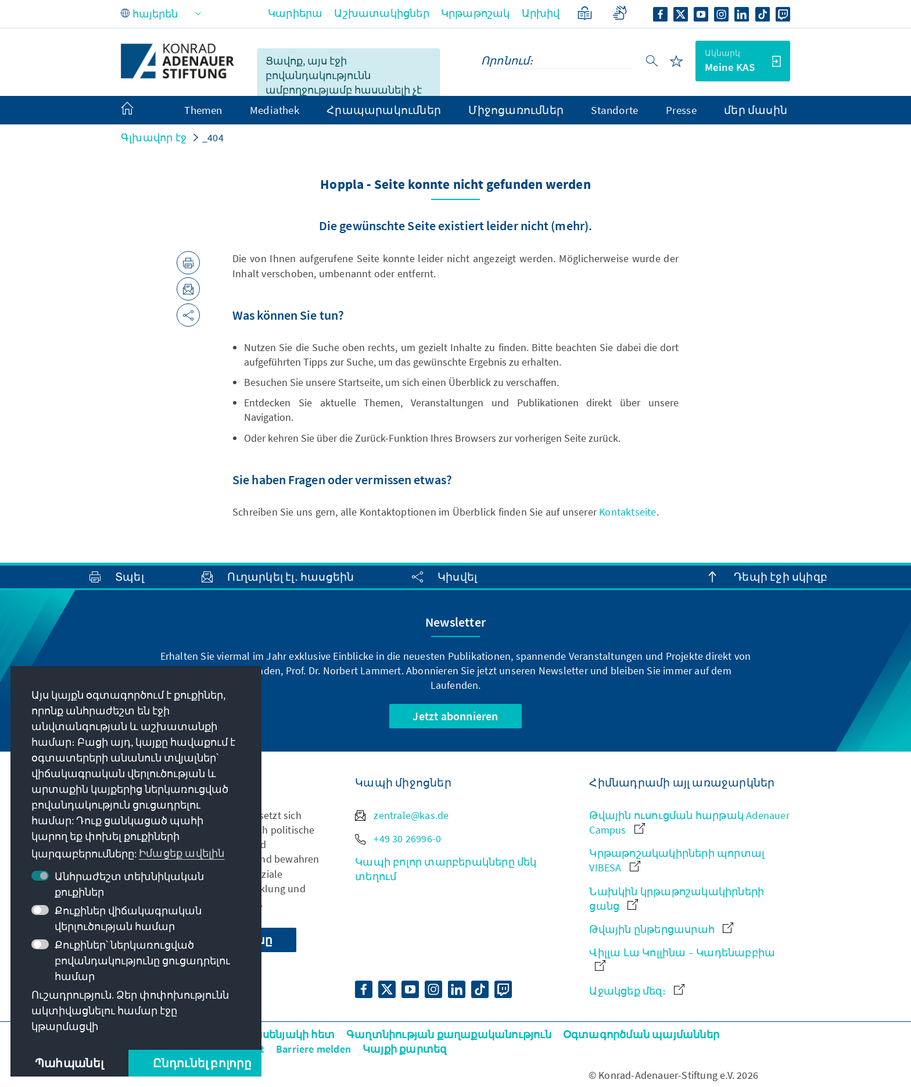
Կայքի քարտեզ (404, 1049)
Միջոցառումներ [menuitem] (516, 110)
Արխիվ (541, 13)
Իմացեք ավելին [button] (182, 853)
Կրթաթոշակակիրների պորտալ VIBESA (677, 860)
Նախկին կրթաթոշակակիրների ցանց (676, 899)
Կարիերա (295, 13)
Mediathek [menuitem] (274, 110)
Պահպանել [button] (69, 1063)
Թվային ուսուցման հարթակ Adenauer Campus (689, 822)
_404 (213, 137)
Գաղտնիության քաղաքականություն (448, 1034)
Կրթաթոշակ (475, 13)
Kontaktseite (627, 512)
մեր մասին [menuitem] (755, 110)
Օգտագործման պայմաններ (641, 1034)
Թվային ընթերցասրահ (661, 929)
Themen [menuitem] (203, 110)
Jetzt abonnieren (455, 716)
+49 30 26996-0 (398, 838)
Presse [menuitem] (681, 110)
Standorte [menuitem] (614, 110)
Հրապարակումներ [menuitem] (384, 110)
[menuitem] (139, 110)
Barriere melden (313, 1049)
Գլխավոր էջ (153, 137)
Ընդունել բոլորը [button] (202, 1063)
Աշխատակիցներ (381, 13)
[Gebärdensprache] (619, 13)
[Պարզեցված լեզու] (585, 13)
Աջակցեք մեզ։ (636, 990)
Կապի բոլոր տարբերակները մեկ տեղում (445, 869)
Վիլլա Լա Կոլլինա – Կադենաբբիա (682, 958)
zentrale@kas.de (402, 815)
